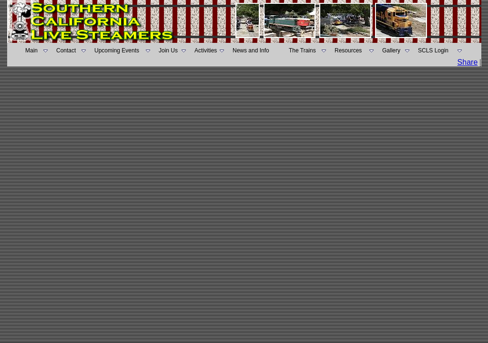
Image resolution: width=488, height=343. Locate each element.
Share (468, 62)
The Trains (302, 50)
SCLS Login (433, 50)
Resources (348, 50)
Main (31, 50)
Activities (205, 50)
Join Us (168, 50)
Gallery (391, 50)
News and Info (251, 50)
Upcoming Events (116, 50)
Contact (66, 50)
